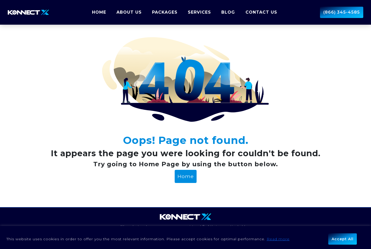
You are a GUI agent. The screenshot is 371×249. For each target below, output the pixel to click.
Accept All (342, 239)
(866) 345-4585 (341, 12)
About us (129, 12)
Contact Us (261, 12)
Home (99, 12)
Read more (278, 239)
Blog (228, 12)
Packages (165, 12)
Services (199, 12)
